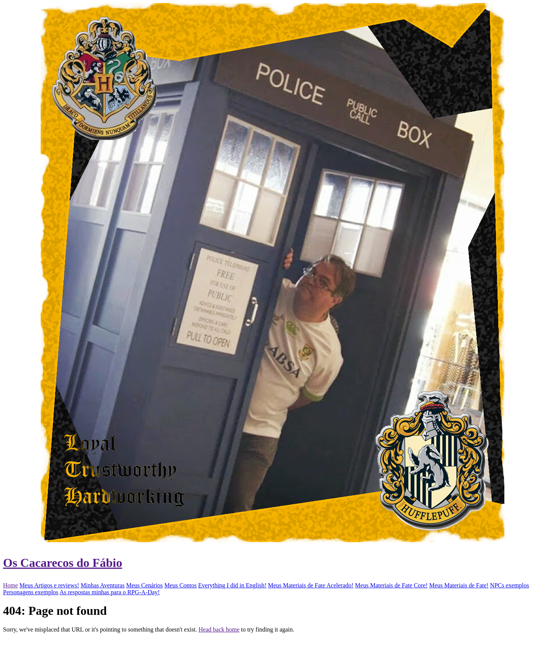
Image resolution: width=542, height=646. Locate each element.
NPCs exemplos (509, 585)
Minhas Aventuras (103, 585)
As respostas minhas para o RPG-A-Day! (109, 592)
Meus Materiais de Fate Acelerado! (311, 585)
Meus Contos (180, 585)
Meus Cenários (144, 585)
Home (10, 585)
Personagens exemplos (30, 592)
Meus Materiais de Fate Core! (391, 585)
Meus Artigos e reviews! (49, 585)
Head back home (219, 629)
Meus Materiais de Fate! (458, 585)
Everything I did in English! (232, 585)
